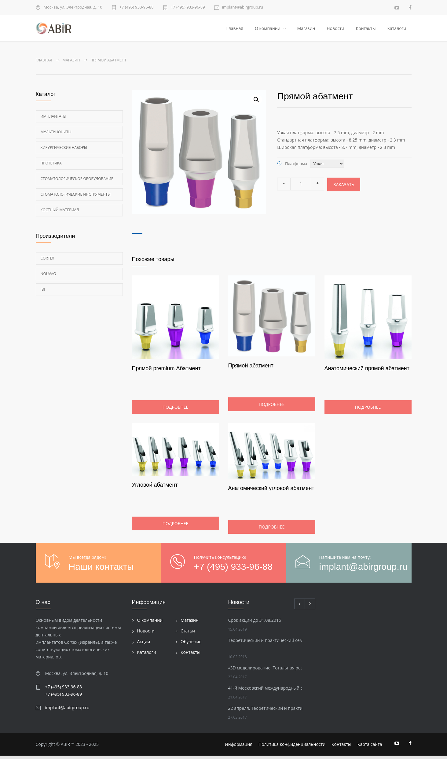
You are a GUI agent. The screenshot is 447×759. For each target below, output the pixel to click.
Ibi (43, 292)
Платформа (296, 167)
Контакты (366, 30)
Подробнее (175, 411)
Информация (238, 747)
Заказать (343, 188)
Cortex (47, 261)
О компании (267, 30)
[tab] (137, 233)
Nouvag (48, 277)
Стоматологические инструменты (76, 197)
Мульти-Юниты (56, 135)
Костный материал (60, 213)
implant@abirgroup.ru (242, 7)
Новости (335, 30)
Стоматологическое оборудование (77, 182)
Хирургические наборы (64, 150)
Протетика (51, 166)
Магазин (306, 30)
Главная (234, 30)
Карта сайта (369, 747)
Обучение (191, 645)
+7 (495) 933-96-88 (136, 7)
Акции (143, 645)
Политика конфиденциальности (291, 747)
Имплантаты (54, 119)
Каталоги (396, 30)
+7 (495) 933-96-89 (188, 7)
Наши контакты (101, 570)
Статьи (188, 634)
